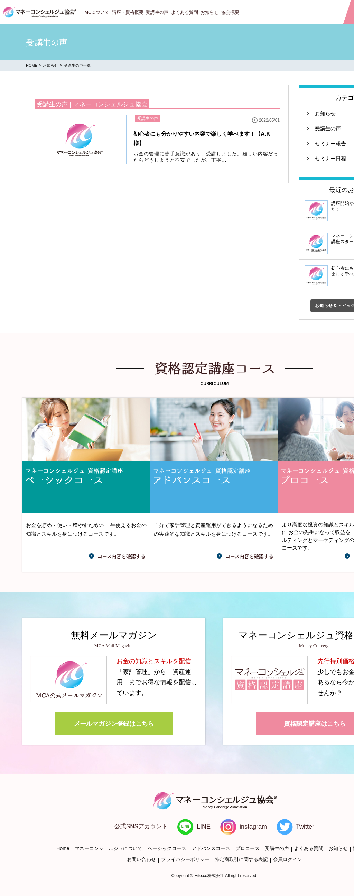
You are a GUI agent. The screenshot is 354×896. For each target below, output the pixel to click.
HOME (31, 65)
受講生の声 (157, 12)
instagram (253, 826)
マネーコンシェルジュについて (108, 848)
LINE (204, 826)
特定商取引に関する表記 (241, 859)
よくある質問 (184, 12)
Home (62, 848)
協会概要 (230, 12)
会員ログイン (287, 859)
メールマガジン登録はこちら (114, 723)
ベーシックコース (167, 848)
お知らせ (209, 12)
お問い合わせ (141, 859)
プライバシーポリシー (185, 859)
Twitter (305, 826)
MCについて (96, 12)
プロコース (247, 848)
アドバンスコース (211, 848)
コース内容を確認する (121, 556)
